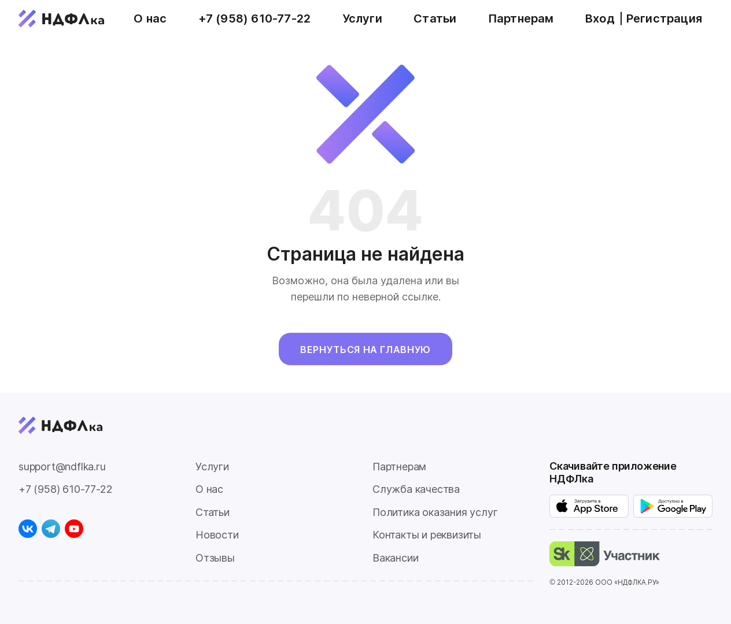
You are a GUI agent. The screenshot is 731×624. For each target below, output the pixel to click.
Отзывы (215, 558)
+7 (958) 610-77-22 (254, 18)
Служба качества (416, 489)
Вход (600, 18)
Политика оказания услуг (434, 512)
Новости (217, 535)
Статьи (435, 18)
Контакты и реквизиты (426, 535)
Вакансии (395, 558)
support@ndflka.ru (62, 466)
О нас (150, 18)
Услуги (362, 18)
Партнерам (521, 18)
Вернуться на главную (365, 349)
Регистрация (664, 18)
